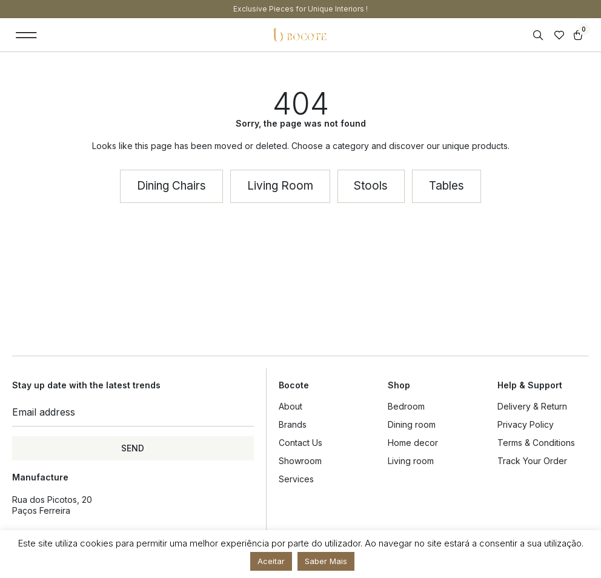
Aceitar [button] (271, 561)
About (290, 406)
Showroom (300, 461)
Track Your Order (532, 461)
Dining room (412, 424)
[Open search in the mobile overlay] (539, 35)
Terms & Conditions (536, 442)
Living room (411, 461)
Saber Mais (326, 561)
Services (296, 479)
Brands (293, 424)
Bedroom (406, 406)
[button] (26, 34)
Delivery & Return (532, 406)
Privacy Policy (525, 424)
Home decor (413, 442)
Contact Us (300, 442)
